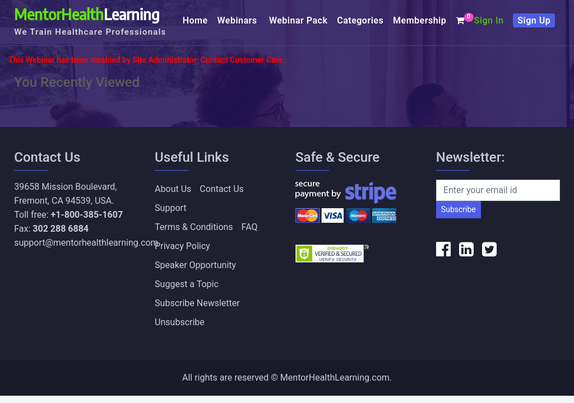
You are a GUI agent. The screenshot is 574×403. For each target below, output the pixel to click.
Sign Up (533, 20)
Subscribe (458, 209)
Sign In (488, 20)
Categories (360, 20)
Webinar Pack (298, 20)
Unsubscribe (180, 322)
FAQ (250, 227)
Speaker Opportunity (195, 265)
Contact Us (222, 189)
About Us (173, 189)
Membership (419, 20)
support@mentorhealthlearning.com (86, 242)
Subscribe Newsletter (197, 303)
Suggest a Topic (187, 284)
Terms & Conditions (194, 227)
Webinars (238, 20)
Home (195, 20)
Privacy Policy (182, 246)
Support (170, 208)
